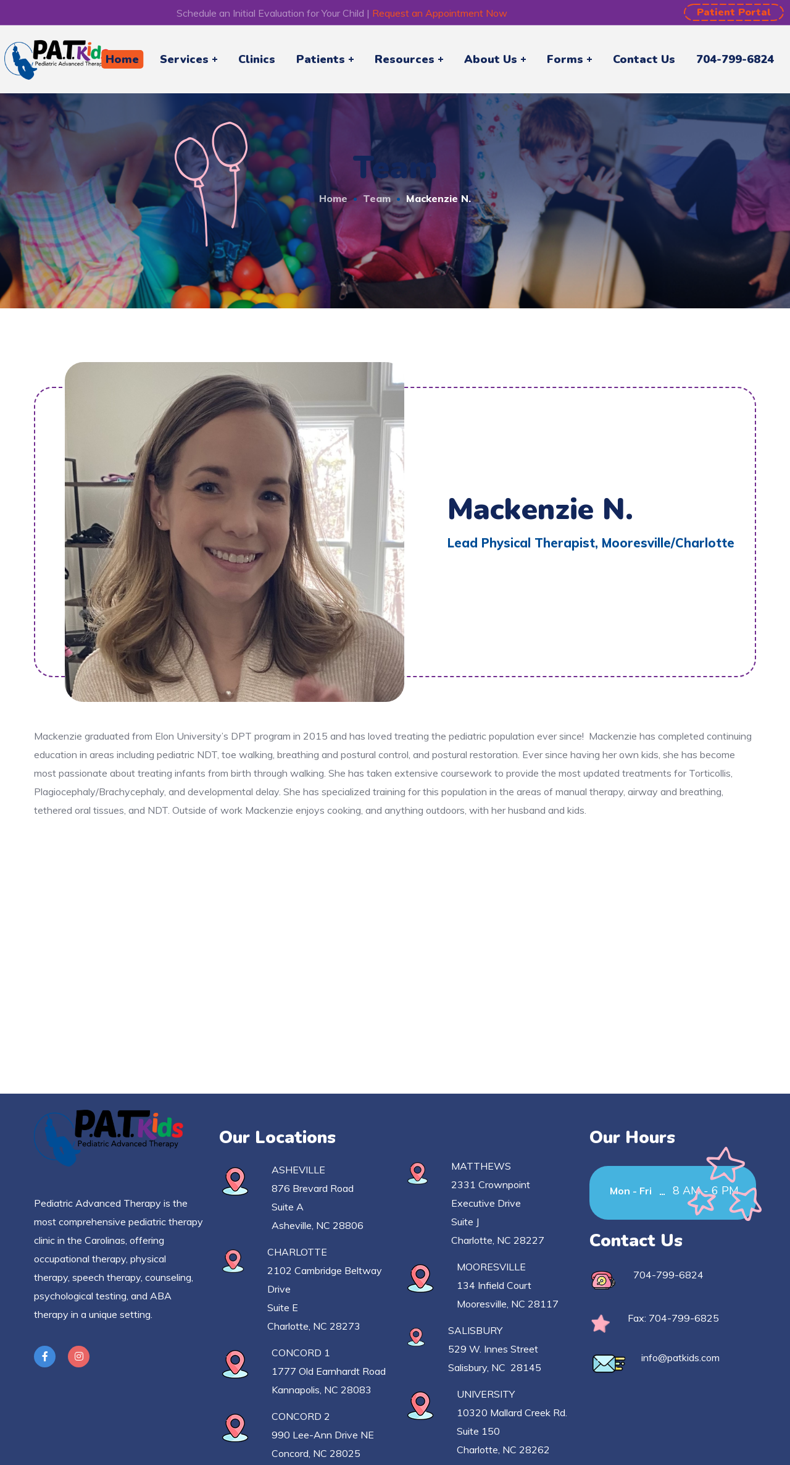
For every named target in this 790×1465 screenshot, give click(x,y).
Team (377, 198)
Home (333, 198)
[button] (734, 12)
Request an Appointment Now (439, 13)
